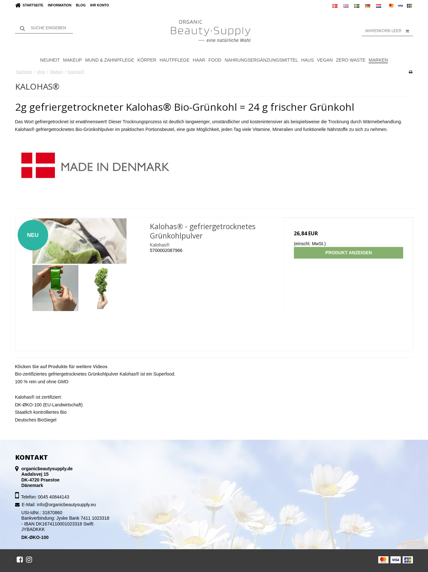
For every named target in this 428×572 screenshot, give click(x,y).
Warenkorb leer (389, 31)
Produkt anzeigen (348, 252)
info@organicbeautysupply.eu (66, 504)
